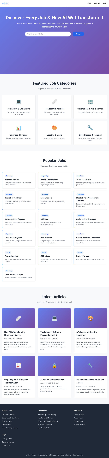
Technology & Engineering (47, 415)
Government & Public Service (48, 421)
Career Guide (78, 421)
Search (78, 34)
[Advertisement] (54, 51)
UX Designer (6, 425)
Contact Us (6, 445)
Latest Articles (79, 415)
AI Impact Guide (79, 425)
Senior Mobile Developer (10, 418)
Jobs (89, 3)
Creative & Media (44, 428)
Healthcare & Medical (45, 418)
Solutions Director (8, 415)
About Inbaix (78, 418)
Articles (97, 3)
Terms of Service (8, 442)
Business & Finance (45, 425)
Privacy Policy (7, 439)
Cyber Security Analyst (10, 428)
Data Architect (7, 421)
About (105, 3)
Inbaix (5, 3)
